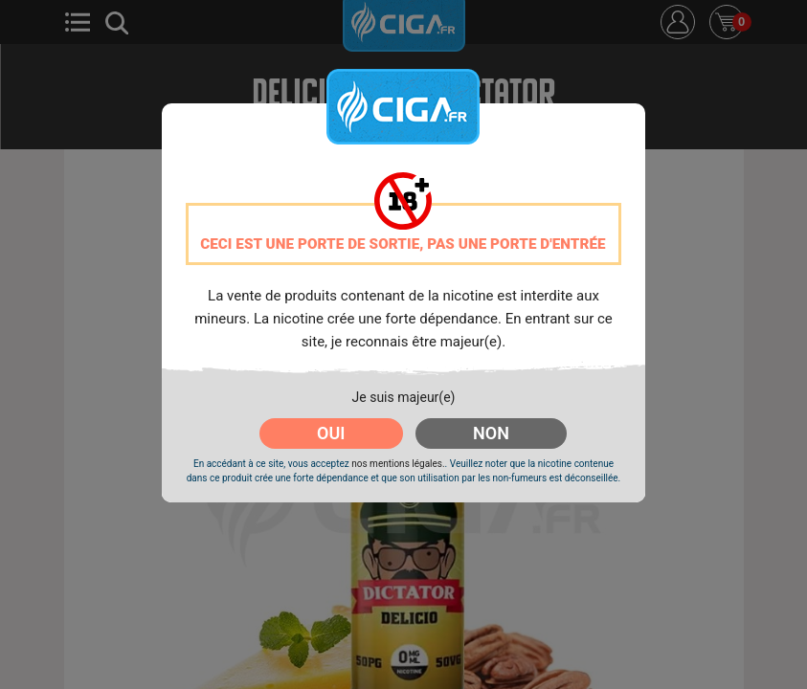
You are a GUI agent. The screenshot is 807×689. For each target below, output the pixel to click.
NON (491, 433)
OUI (331, 433)
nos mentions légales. (397, 463)
